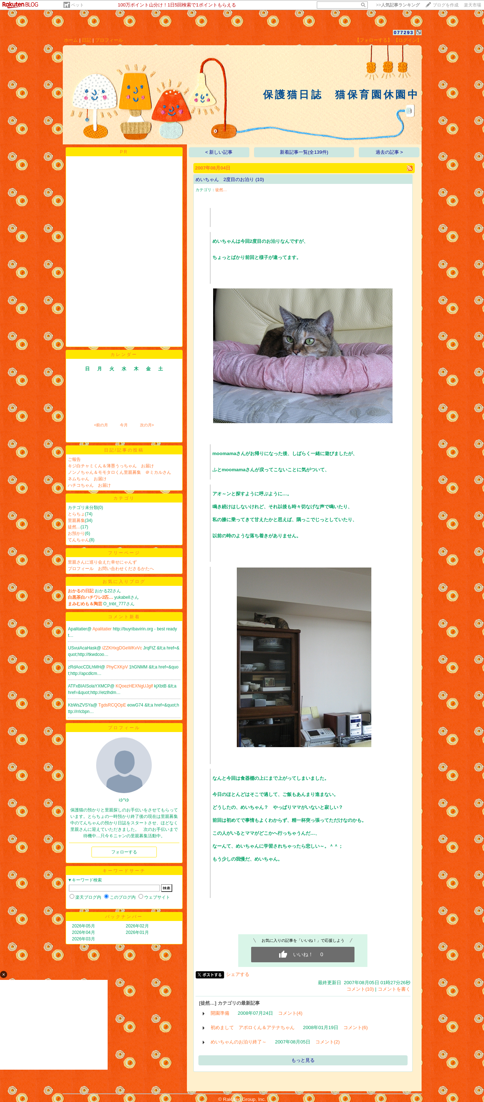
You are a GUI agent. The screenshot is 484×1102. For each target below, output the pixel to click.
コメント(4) (290, 1013)
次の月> (147, 425)
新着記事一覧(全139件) (304, 152)
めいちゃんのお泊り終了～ (239, 1042)
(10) (259, 179)
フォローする (124, 852)
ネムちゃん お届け (87, 478)
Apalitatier (103, 628)
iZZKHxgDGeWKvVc (122, 647)
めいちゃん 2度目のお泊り (225, 179)
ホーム (71, 40)
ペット (77, 5)
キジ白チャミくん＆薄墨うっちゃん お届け (111, 465)
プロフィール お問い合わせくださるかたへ (111, 568)
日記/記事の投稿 (124, 450)
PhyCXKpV (117, 667)
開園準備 (220, 1013)
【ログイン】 (408, 40)
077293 (403, 32)
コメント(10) (360, 989)
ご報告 (74, 459)
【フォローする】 (373, 40)
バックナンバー (124, 916)
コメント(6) (355, 1027)
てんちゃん (78, 539)
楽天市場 (472, 5)
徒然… (74, 526)
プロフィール (109, 40)
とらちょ (76, 514)
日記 (86, 40)
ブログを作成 (446, 5)
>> (398, 5)
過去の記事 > (389, 152)
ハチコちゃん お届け (89, 485)
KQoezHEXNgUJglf (135, 686)
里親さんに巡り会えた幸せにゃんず (102, 562)
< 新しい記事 (219, 152)
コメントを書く (394, 989)
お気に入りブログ (124, 581)
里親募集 (76, 520)
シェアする (237, 974)
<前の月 (101, 425)
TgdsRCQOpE (112, 705)
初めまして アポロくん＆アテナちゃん (253, 1027)
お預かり (76, 533)
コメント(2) (327, 1042)
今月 (124, 425)
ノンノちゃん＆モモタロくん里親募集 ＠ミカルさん (121, 472)
